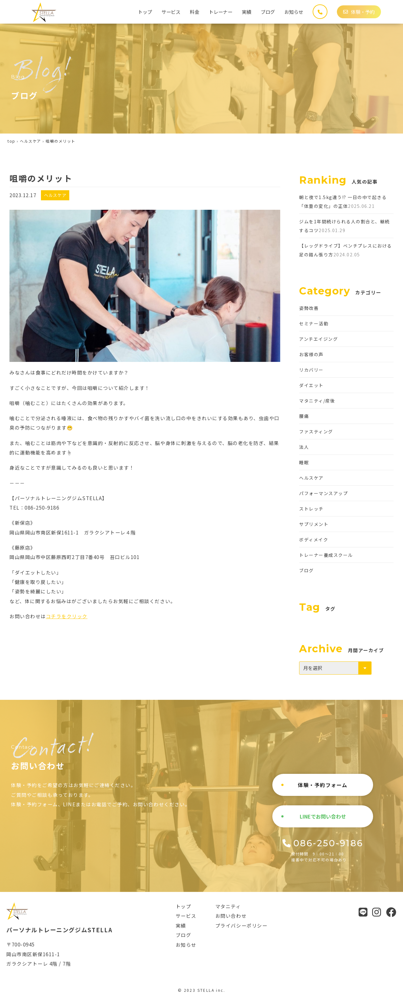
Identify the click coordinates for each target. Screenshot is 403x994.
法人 (304, 447)
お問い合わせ (231, 915)
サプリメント (313, 524)
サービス (171, 11)
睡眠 (304, 462)
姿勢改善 (309, 308)
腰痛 (304, 416)
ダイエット (311, 385)
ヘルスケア (30, 141)
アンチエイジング (318, 339)
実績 (246, 11)
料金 (194, 11)
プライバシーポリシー (241, 925)
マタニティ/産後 (317, 400)
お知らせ (293, 11)
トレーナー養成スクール (326, 555)
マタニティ (228, 906)
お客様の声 (311, 354)
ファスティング (316, 431)
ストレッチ (311, 509)
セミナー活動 (313, 323)
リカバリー (311, 370)
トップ (145, 11)
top (11, 141)
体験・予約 (359, 11)
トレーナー (220, 11)
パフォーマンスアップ (323, 493)
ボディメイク (313, 539)
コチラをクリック (67, 616)
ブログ (268, 11)
